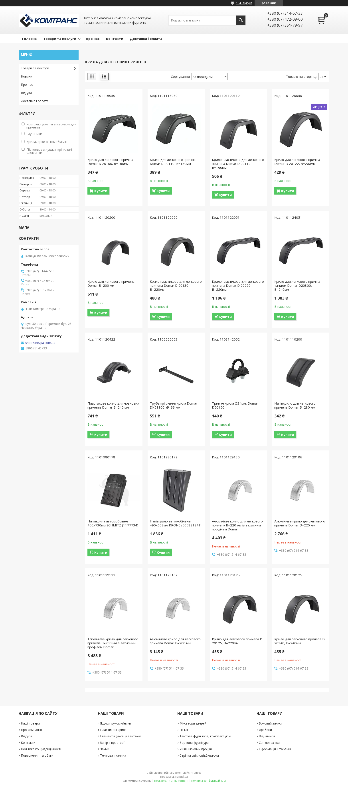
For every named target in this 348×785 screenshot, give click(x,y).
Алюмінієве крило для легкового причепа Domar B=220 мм (299, 523)
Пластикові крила (113, 730)
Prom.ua (196, 773)
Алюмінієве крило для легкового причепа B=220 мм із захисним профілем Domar (237, 525)
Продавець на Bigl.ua (174, 777)
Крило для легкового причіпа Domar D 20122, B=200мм (297, 162)
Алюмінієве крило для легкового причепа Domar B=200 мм (175, 641)
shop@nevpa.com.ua (40, 343)
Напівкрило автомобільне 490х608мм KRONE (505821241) (176, 523)
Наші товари (30, 723)
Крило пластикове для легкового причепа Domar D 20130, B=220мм (176, 285)
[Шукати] (240, 20)
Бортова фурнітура (194, 742)
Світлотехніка (269, 742)
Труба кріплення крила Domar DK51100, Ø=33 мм (173, 405)
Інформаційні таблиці (275, 749)
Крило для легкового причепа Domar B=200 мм (110, 283)
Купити (100, 191)
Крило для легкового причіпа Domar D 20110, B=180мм (173, 162)
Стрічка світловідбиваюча (199, 755)
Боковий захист (271, 723)
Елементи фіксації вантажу (120, 736)
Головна (29, 38)
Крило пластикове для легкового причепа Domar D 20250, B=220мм (238, 285)
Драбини (265, 730)
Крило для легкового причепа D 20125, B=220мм (237, 641)
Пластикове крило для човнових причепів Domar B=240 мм (113, 405)
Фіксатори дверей (193, 723)
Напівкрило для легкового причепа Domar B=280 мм (295, 405)
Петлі (184, 730)
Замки (104, 749)
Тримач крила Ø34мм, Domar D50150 (235, 405)
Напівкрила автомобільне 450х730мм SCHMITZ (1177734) (112, 523)
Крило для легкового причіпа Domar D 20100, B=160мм (110, 162)
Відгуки (26, 93)
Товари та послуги (59, 38)
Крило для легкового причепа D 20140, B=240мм (299, 641)
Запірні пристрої (112, 742)
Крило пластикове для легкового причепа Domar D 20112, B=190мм (238, 163)
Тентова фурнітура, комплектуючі (205, 736)
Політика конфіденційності (41, 749)
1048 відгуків (244, 3)
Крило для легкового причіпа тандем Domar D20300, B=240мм (297, 285)
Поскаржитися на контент (171, 781)
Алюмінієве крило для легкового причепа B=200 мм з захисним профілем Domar (112, 643)
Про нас (92, 38)
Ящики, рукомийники (115, 723)
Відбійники (267, 736)
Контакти (114, 38)
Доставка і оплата (146, 38)
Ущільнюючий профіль (197, 749)
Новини (26, 76)
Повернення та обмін (37, 755)
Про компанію (31, 730)
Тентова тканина (113, 755)
